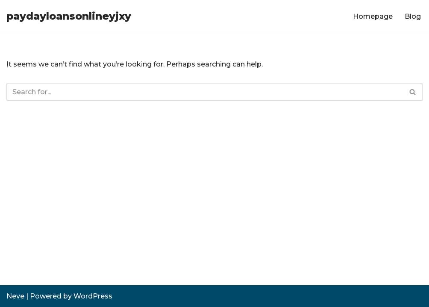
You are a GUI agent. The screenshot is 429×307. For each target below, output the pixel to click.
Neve (15, 296)
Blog (413, 16)
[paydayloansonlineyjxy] (68, 16)
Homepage (373, 16)
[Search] (204, 92)
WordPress (92, 296)
